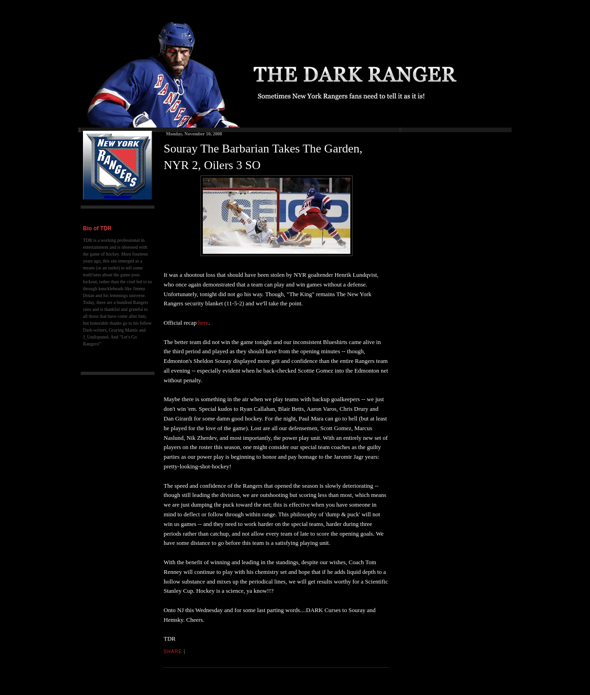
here (203, 322)
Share (173, 651)
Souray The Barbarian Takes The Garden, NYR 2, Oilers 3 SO (263, 157)
